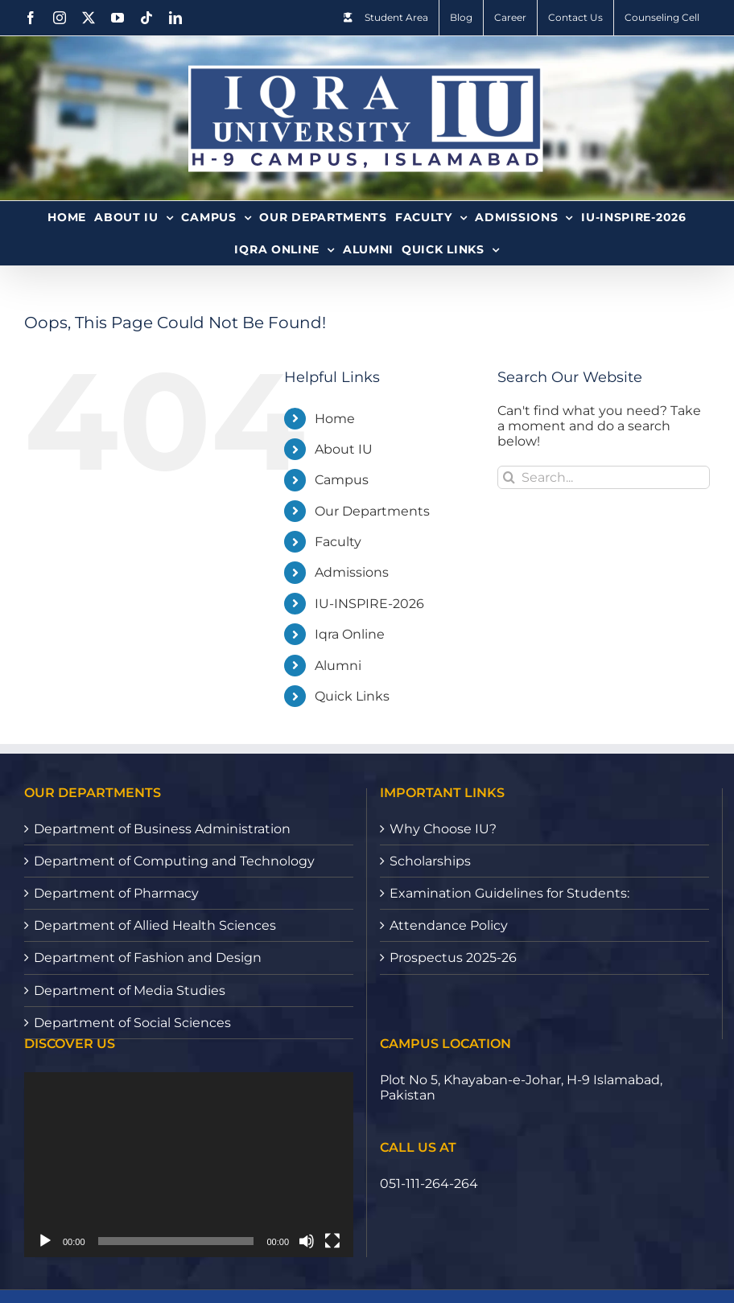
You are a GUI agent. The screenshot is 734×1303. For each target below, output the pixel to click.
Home (335, 418)
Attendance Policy (449, 925)
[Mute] (307, 1241)
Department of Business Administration (162, 828)
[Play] (45, 1241)
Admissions (352, 572)
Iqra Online (350, 634)
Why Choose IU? (443, 828)
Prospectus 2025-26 (453, 957)
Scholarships (430, 861)
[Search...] (603, 477)
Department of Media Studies (129, 990)
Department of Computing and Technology (174, 861)
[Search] (509, 477)
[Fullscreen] (332, 1241)
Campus (342, 479)
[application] (188, 1164)
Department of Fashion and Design (148, 957)
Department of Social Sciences (132, 1022)
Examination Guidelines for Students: (509, 893)
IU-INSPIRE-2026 (369, 603)
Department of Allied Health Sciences (155, 925)
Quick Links (352, 696)
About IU (344, 449)
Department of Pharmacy (116, 893)
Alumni (338, 665)
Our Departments (372, 511)
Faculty (338, 541)
